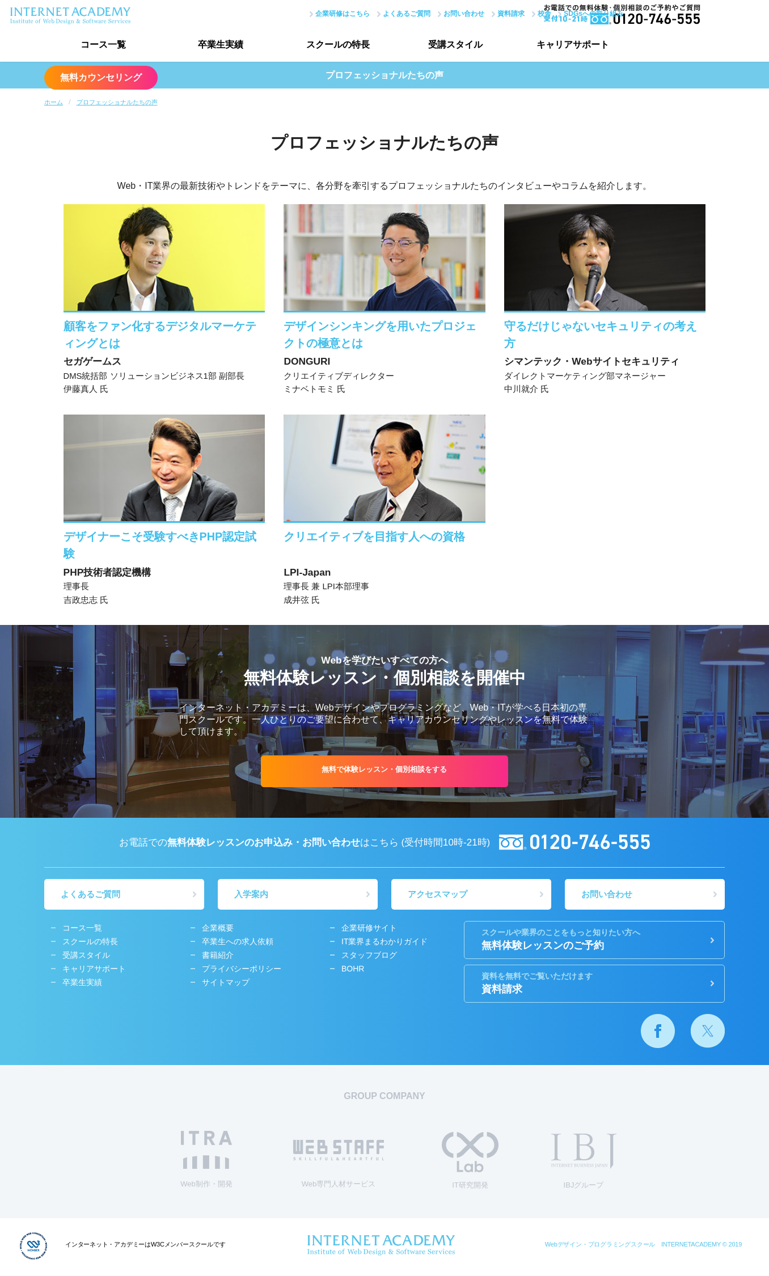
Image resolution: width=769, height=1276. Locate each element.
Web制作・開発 (206, 1161)
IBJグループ (583, 1164)
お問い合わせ (433, 13)
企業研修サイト (369, 930)
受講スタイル (441, 45)
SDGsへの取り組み (563, 13)
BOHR (352, 970)
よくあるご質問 (376, 13)
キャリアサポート (554, 45)
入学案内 (252, 896)
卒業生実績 (214, 45)
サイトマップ (226, 984)
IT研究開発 (470, 1163)
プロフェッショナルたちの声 (117, 102)
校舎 (514, 13)
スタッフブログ (369, 957)
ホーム (53, 102)
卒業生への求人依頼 (237, 943)
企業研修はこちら (312, 13)
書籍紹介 (218, 957)
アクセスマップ (438, 896)
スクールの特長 (328, 45)
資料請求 (481, 13)
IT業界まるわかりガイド (384, 943)
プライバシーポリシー (241, 970)
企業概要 (218, 930)
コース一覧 (101, 45)
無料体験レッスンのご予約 (594, 941)
